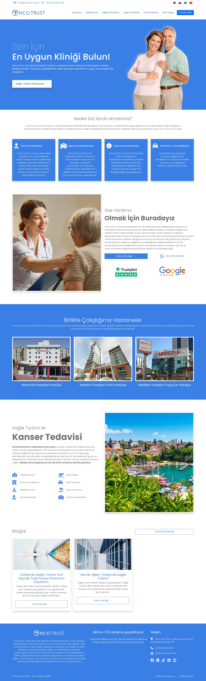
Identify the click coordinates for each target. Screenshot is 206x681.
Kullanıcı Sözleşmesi (165, 676)
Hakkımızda (92, 12)
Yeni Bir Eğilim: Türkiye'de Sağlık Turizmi (103, 576)
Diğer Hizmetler (132, 12)
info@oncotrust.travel (165, 653)
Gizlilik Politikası (186, 676)
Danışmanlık (185, 12)
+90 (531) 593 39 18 (164, 648)
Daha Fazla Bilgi (126, 256)
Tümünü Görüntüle (164, 531)
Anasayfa (77, 12)
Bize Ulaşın (168, 12)
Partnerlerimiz (151, 12)
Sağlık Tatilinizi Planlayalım (32, 83)
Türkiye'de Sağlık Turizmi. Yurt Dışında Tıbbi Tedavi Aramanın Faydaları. (41, 578)
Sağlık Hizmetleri (110, 12)
